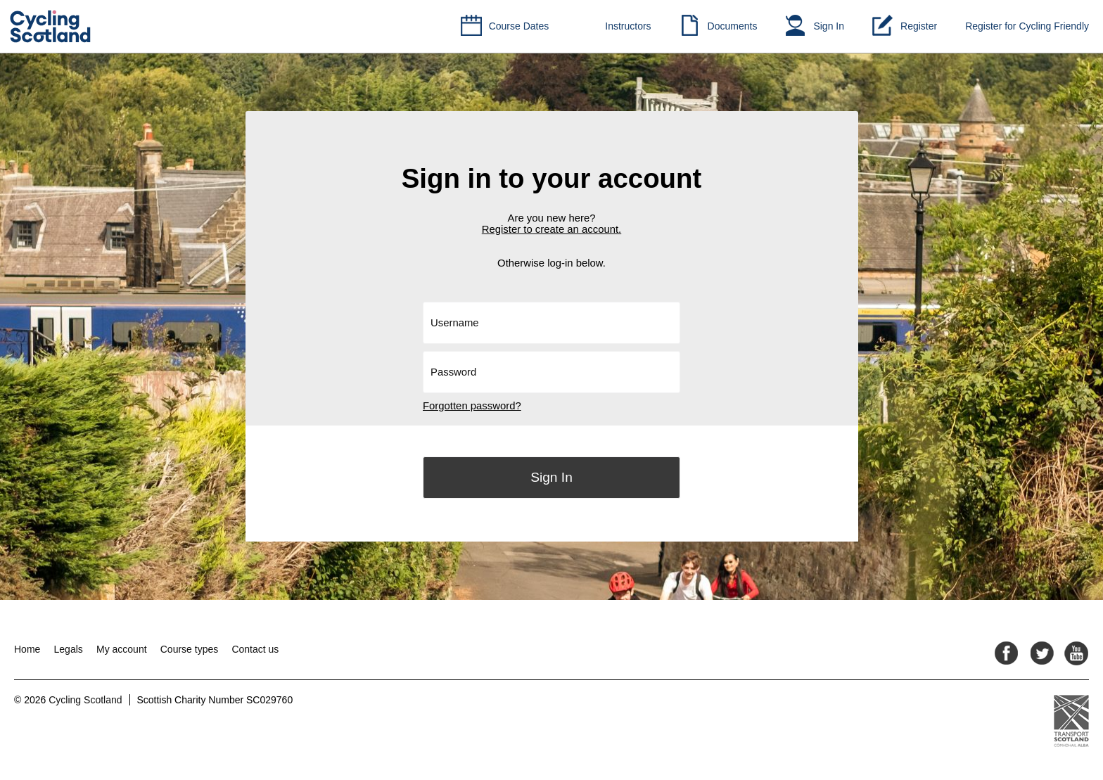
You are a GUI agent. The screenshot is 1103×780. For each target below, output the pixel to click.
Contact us (255, 649)
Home (27, 649)
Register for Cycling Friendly (1027, 26)
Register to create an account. (551, 229)
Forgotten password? (472, 405)
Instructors (628, 26)
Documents (733, 26)
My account (121, 649)
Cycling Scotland (85, 699)
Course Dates (519, 26)
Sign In (828, 26)
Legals (68, 649)
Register (918, 26)
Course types (189, 649)
